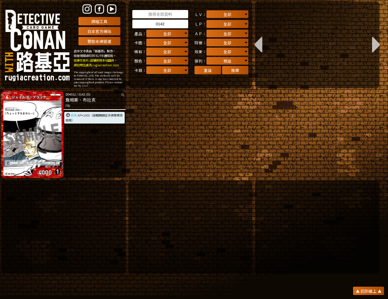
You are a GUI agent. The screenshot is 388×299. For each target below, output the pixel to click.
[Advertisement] (63, 227)
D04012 (70, 94)
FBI (67, 106)
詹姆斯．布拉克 (80, 100)
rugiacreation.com (105, 65)
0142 (81, 94)
